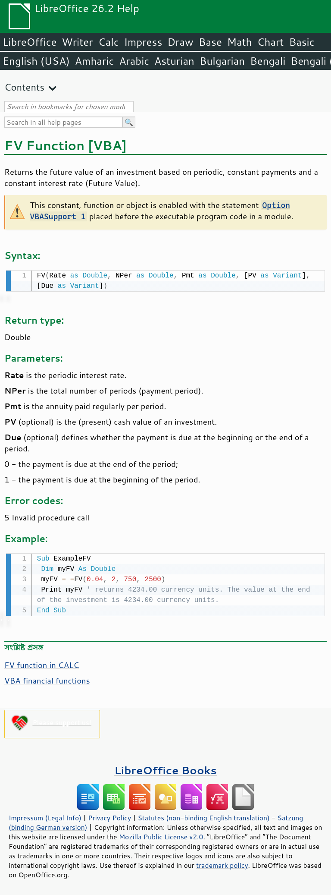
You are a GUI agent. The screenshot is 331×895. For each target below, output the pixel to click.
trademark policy (222, 863)
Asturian (174, 61)
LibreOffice (29, 42)
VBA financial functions (47, 678)
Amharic (94, 61)
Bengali (267, 61)
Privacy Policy (109, 816)
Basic (301, 42)
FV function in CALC (41, 663)
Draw (180, 42)
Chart (270, 42)
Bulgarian (222, 61)
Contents (24, 87)
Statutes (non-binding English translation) (203, 816)
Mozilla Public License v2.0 (161, 835)
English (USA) (36, 61)
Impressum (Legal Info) (45, 816)
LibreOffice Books (165, 768)
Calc (108, 42)
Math (239, 42)
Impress (143, 42)
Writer (77, 42)
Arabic (134, 61)
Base (210, 42)
